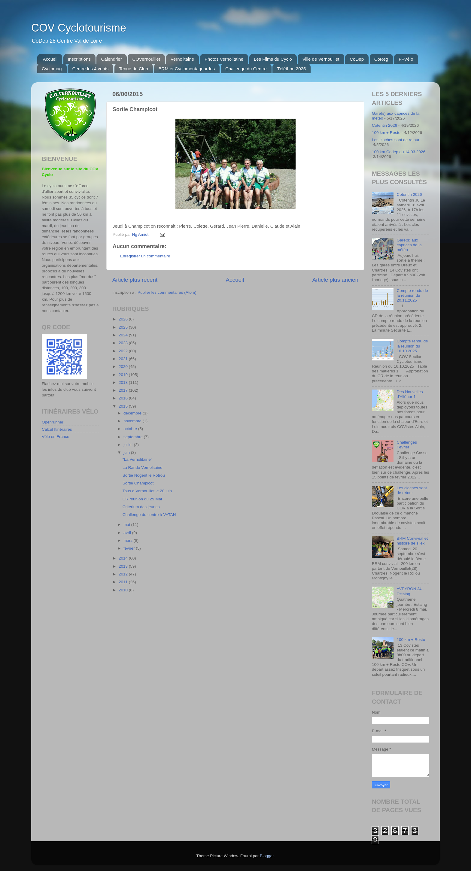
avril (127, 532)
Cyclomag (52, 68)
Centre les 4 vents (90, 68)
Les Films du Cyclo (273, 59)
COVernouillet (146, 59)
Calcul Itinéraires (57, 429)
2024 (124, 335)
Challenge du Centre (246, 68)
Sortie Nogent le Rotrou (144, 475)
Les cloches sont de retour (395, 140)
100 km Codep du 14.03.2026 (398, 152)
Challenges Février (407, 444)
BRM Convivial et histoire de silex (412, 540)
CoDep (357, 59)
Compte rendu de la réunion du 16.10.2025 (412, 346)
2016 (124, 398)
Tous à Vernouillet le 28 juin (147, 491)
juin (127, 452)
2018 (124, 382)
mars (128, 540)
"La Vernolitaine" (137, 459)
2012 (124, 574)
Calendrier (111, 59)
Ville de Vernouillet (320, 59)
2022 (124, 351)
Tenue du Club (133, 68)
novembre (133, 421)
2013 (124, 566)
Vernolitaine (182, 59)
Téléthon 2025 (291, 68)
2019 (124, 374)
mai (127, 524)
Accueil (50, 59)
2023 (124, 343)
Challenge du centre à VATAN (149, 514)
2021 (124, 359)
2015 (124, 406)
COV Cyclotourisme (78, 28)
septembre (133, 437)
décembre (133, 413)
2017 (124, 390)
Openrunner (52, 422)
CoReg (381, 59)
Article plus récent (134, 280)
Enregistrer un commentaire (145, 256)
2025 (124, 327)
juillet (128, 444)
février (129, 548)
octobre (130, 428)
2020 (124, 366)
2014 (124, 558)
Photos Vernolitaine (224, 59)
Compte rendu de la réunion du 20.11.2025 (412, 295)
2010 (124, 590)
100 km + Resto (386, 132)
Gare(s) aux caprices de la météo (409, 245)
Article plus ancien (335, 280)
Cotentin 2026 (384, 125)
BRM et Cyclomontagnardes (187, 68)
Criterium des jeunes (141, 507)
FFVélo (406, 59)
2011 (124, 582)
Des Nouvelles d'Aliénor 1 (410, 394)
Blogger (267, 856)
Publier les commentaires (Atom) (167, 292)
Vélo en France (55, 436)
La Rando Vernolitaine (143, 467)
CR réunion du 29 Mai (142, 499)
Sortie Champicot (138, 483)
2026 (124, 319)
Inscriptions (79, 59)
